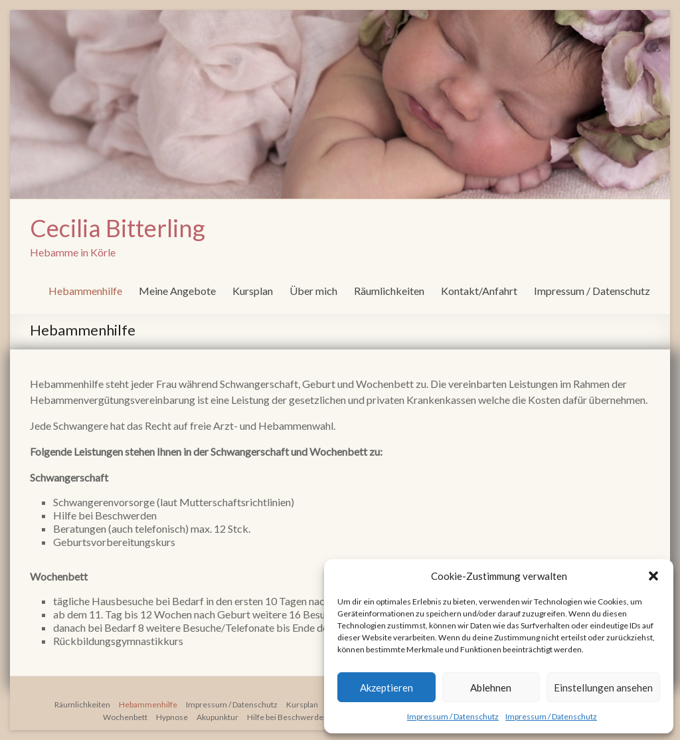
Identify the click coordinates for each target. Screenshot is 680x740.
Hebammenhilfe (85, 290)
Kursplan (252, 290)
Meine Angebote (177, 290)
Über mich (313, 290)
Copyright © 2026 (205, 689)
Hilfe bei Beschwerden (287, 717)
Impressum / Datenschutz (453, 716)
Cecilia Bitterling (117, 227)
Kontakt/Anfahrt (479, 290)
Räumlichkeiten (389, 290)
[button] (653, 576)
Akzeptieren (386, 688)
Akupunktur (217, 717)
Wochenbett (125, 717)
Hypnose (172, 717)
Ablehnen (490, 688)
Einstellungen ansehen (603, 688)
